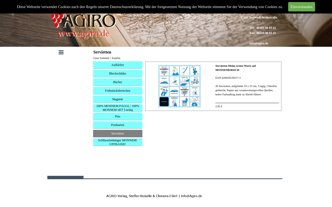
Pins (117, 116)
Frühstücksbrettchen (117, 90)
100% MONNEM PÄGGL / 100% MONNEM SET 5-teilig (117, 108)
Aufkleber (117, 65)
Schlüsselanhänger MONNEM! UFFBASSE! (117, 142)
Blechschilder (117, 73)
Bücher (117, 82)
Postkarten (117, 125)
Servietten (117, 133)
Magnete (117, 99)
